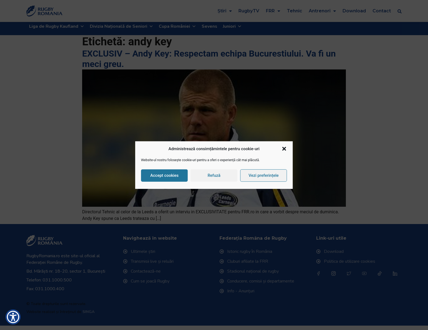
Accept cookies (164, 175)
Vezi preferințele (264, 175)
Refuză (214, 175)
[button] (284, 149)
